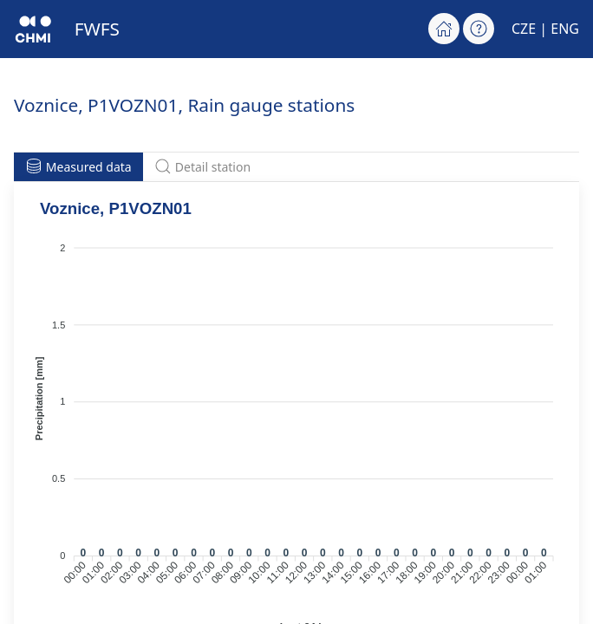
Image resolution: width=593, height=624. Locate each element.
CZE (524, 28)
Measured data (78, 166)
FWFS (97, 28)
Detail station (202, 166)
